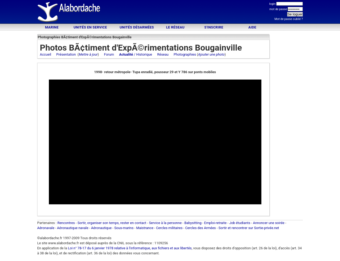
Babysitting (193, 223)
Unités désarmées (137, 27)
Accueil (45, 54)
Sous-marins (124, 228)
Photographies (185, 54)
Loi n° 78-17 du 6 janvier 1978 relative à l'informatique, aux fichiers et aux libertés (129, 248)
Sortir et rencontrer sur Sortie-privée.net (249, 228)
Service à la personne (165, 223)
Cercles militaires (169, 228)
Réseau (163, 54)
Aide (252, 27)
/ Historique (135, 54)
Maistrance (145, 228)
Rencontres (66, 223)
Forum (109, 54)
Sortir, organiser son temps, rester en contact (112, 223)
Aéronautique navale (72, 228)
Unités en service (90, 27)
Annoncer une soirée (268, 223)
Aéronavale (45, 228)
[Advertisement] (170, 12)
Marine (51, 27)
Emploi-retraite (215, 223)
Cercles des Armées (200, 228)
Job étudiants (239, 223)
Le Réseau (175, 27)
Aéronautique (102, 228)
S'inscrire (213, 27)
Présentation (66, 54)
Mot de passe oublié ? (288, 19)
